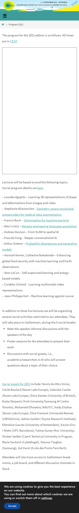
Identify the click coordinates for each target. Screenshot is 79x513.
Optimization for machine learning (46, 220)
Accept (12, 506)
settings (46, 498)
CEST (13, 41)
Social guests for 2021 (16, 384)
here (40, 188)
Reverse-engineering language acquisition (49, 226)
